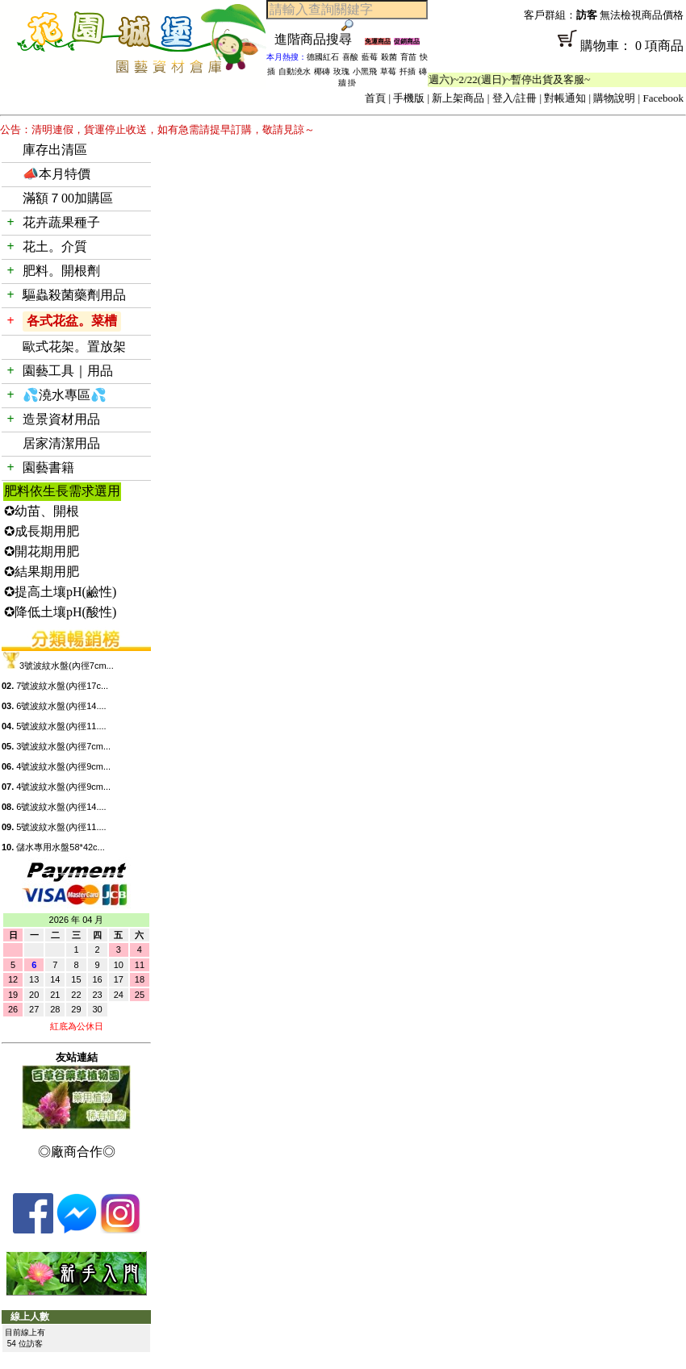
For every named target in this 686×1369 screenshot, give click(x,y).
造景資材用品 (61, 419)
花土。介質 (55, 246)
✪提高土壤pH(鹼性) (60, 592)
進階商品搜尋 (319, 39)
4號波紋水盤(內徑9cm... (63, 766)
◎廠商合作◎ (76, 1151)
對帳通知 (565, 98)
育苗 (408, 56)
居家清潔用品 (61, 443)
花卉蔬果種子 (61, 222)
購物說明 (614, 98)
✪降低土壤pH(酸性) (60, 612)
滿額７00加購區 (68, 198)
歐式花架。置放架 (74, 346)
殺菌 (389, 56)
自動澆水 (294, 71)
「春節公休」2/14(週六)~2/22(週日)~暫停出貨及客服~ (478, 79)
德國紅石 (323, 56)
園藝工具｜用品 (68, 371)
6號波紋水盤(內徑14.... (61, 706)
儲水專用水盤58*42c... (60, 847)
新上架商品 (458, 98)
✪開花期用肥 (41, 551)
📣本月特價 (56, 174)
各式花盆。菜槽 (72, 321)
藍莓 (370, 56)
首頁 (375, 98)
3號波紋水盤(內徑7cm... (66, 665)
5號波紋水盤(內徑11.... (61, 726)
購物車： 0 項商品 (557, 51)
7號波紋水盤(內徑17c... (62, 686)
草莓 (388, 71)
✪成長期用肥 (41, 531)
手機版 (409, 98)
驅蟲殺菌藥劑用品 (74, 295)
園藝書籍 (48, 467)
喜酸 (350, 56)
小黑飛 (365, 71)
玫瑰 (341, 71)
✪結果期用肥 (41, 571)
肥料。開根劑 (61, 271)
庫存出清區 (55, 150)
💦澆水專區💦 (65, 395)
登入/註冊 (515, 98)
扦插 (407, 71)
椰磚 (322, 71)
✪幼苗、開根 (41, 511)
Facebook (663, 98)
